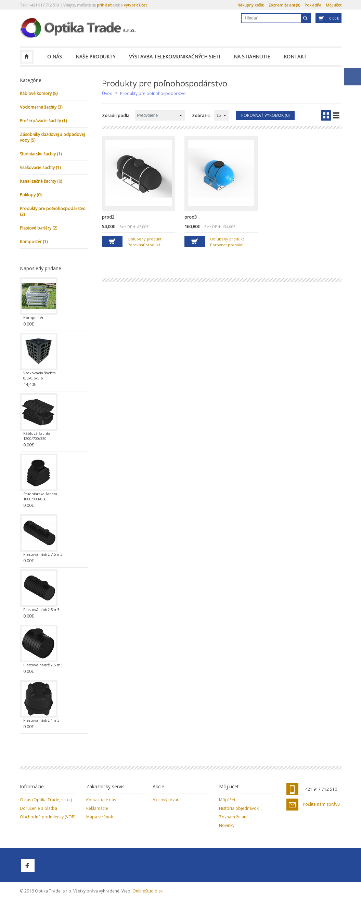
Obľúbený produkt (145, 238)
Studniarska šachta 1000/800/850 (40, 496)
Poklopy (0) (30, 195)
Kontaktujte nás (101, 800)
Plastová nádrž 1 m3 (41, 720)
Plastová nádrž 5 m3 (41, 609)
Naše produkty (95, 56)
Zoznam (336, 115)
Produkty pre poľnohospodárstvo (153, 93)
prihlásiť (104, 5)
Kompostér (33, 317)
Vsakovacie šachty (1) (40, 167)
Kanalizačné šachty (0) (41, 181)
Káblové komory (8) (38, 93)
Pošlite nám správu (321, 804)
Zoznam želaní (233, 817)
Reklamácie (97, 808)
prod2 (108, 217)
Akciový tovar (166, 800)
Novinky (226, 825)
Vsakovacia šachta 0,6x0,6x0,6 (39, 375)
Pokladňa (313, 5)
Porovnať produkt (144, 244)
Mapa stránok (99, 817)
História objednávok (239, 808)
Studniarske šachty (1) (41, 154)
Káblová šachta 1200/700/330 (36, 436)
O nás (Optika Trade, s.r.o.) (46, 800)
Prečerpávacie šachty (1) (43, 121)
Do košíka (112, 241)
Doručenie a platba (38, 808)
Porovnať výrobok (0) (265, 115)
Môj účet (333, 5)
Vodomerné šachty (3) (41, 107)
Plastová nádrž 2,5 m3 (43, 664)
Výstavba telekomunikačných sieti (174, 56)
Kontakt (295, 56)
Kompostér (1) (34, 242)
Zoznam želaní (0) (284, 5)
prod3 (190, 217)
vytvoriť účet (135, 5)
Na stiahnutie (252, 56)
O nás (54, 56)
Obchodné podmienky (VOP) (47, 817)
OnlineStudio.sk (147, 891)
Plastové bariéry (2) (38, 228)
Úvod (107, 93)
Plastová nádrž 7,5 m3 (43, 554)
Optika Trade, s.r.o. (27, 57)
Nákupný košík (250, 5)
